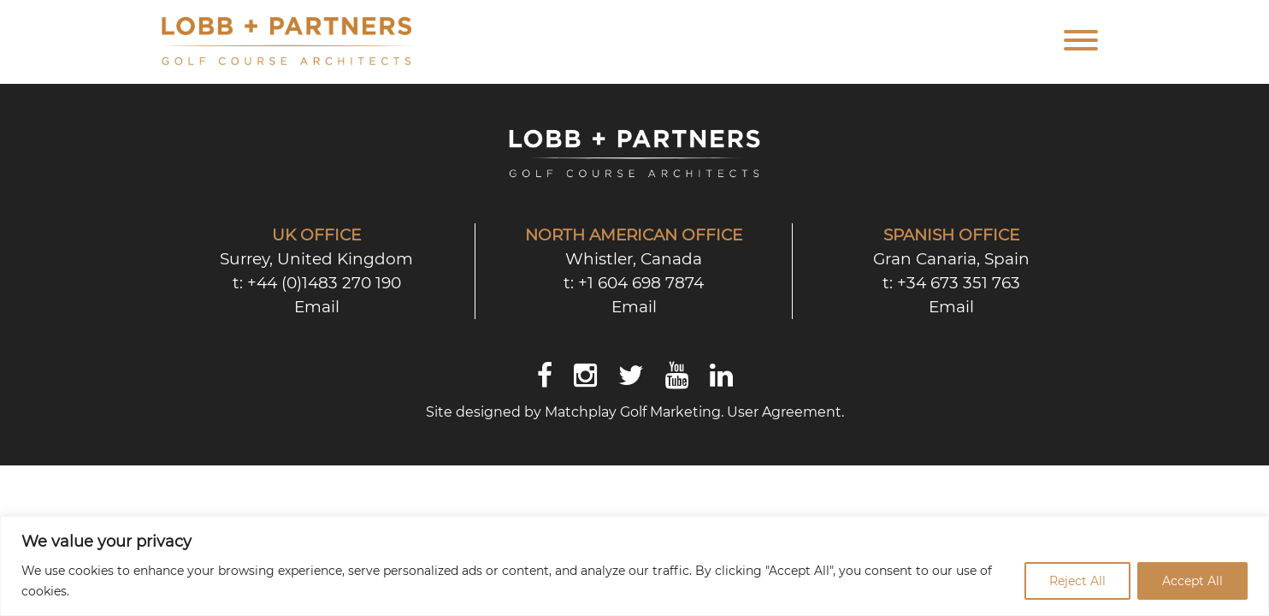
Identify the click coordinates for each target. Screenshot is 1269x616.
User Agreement (784, 412)
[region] (634, 566)
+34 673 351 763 (958, 283)
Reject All (1077, 581)
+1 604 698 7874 (641, 283)
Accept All (1192, 581)
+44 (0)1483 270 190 (324, 283)
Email (316, 307)
